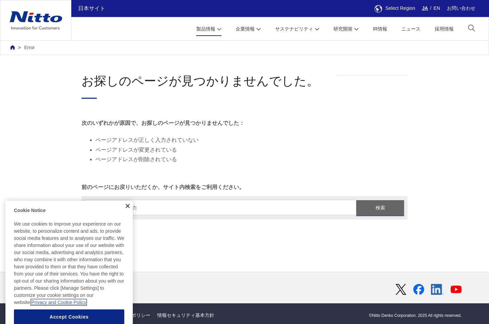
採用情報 (444, 29)
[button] (471, 28)
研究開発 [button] (342, 29)
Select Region (395, 8)
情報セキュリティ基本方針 (185, 315)
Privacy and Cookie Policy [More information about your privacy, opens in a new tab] (58, 314)
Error (29, 47)
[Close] (127, 217)
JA (425, 8)
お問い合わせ (461, 8)
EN (436, 8)
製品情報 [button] (205, 29)
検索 (380, 207)
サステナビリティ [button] (294, 29)
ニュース (410, 29)
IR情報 (380, 29)
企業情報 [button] (245, 29)
